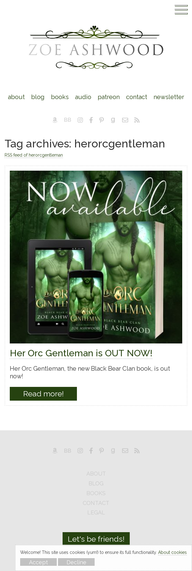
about (96, 473)
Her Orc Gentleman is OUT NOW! (81, 353)
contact (96, 503)
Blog (38, 97)
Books (60, 97)
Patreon (109, 97)
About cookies (172, 552)
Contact (136, 97)
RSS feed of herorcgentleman (34, 155)
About (16, 97)
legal (96, 512)
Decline (76, 562)
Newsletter (169, 97)
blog (96, 483)
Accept (38, 562)
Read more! (43, 393)
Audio (83, 97)
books (96, 493)
